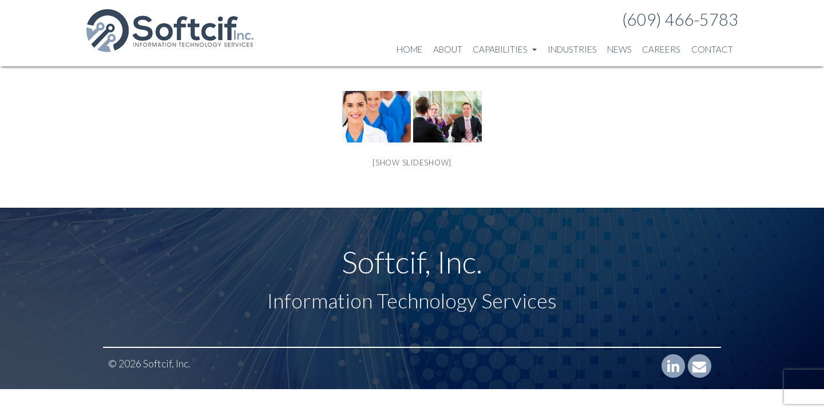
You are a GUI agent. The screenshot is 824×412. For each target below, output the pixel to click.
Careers (661, 49)
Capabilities (505, 49)
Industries (572, 49)
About (447, 49)
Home (410, 49)
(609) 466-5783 (680, 19)
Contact (712, 49)
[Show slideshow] (412, 162)
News (619, 49)
